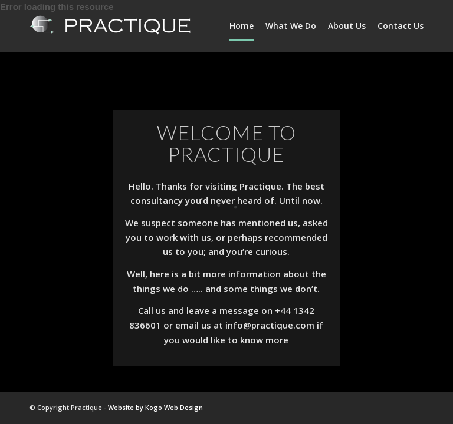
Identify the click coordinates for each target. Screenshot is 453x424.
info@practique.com (269, 325)
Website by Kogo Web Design (155, 407)
